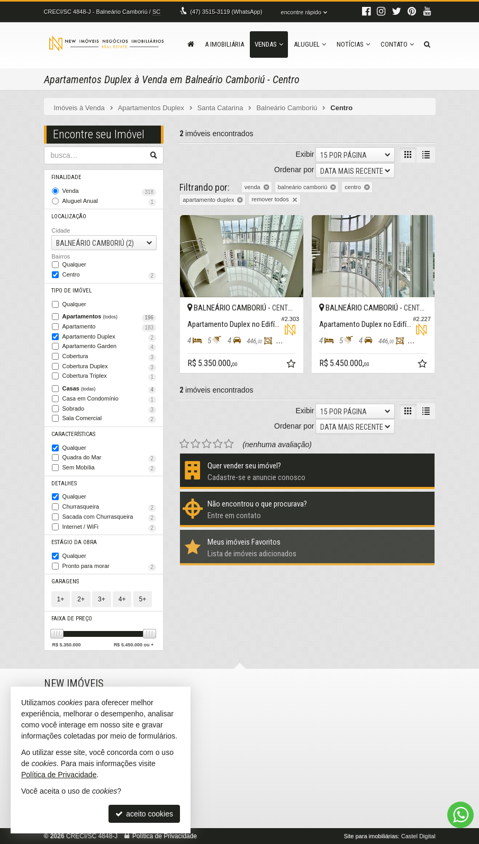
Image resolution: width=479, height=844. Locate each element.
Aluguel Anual (109, 202)
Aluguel (310, 44)
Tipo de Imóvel (71, 290)
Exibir (304, 154)
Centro (109, 275)
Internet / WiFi (109, 527)
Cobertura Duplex (109, 367)
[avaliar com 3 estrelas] (207, 444)
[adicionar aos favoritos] (292, 365)
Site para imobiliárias (370, 836)
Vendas (269, 44)
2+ (81, 599)
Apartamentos (109, 317)
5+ (143, 599)
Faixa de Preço (71, 618)
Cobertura (109, 357)
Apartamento (109, 327)
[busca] (427, 44)
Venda (109, 192)
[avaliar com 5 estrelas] (229, 444)
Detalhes (64, 483)
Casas (109, 389)
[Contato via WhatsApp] (460, 815)
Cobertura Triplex (109, 376)
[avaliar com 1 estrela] (184, 444)
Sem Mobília (109, 468)
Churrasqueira (109, 507)
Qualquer (74, 264)
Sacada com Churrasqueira (109, 517)
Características (73, 434)
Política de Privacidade (164, 836)
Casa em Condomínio (109, 399)
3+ (101, 599)
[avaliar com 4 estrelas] (218, 444)
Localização (68, 216)
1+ (61, 599)
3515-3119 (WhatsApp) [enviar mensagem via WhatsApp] (226, 11)
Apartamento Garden (109, 347)
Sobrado (109, 409)
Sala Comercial (109, 419)
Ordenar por (294, 169)
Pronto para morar (109, 567)
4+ (122, 599)
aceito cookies (144, 814)
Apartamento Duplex (109, 337)
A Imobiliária (224, 44)
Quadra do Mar (109, 458)
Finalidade (66, 177)
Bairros (61, 256)
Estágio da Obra (74, 542)
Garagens (65, 581)
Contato (397, 44)
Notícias (353, 44)
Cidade (61, 230)
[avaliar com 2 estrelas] (196, 444)
